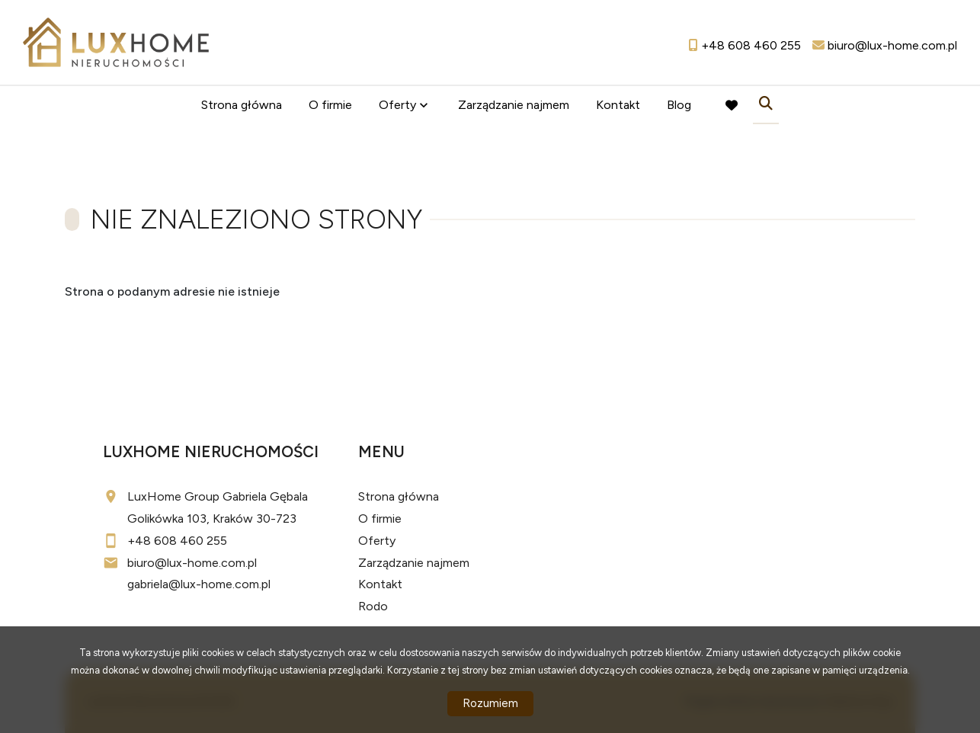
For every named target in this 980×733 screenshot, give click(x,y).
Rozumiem (490, 703)
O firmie (330, 105)
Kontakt (618, 105)
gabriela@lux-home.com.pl (199, 584)
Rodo (373, 606)
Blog (679, 105)
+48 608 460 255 (177, 540)
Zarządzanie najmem (513, 105)
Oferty (397, 105)
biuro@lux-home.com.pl (192, 562)
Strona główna (241, 105)
